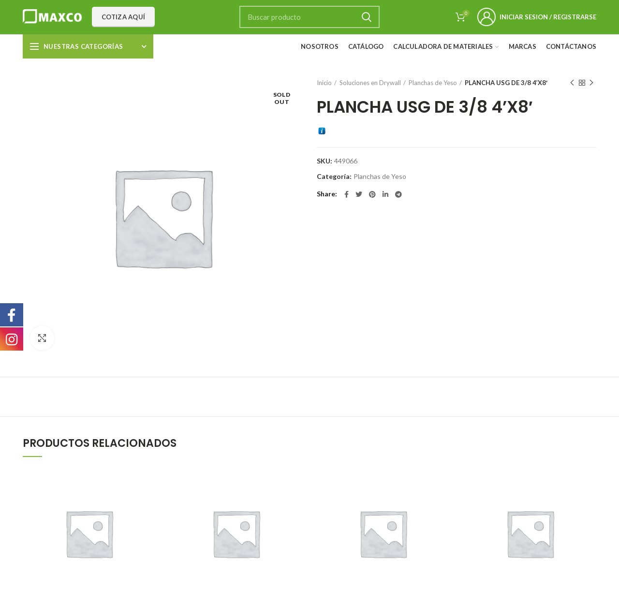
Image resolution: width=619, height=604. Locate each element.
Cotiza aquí (123, 17)
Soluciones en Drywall (370, 83)
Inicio (324, 83)
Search (366, 17)
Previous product (572, 83)
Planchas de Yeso (433, 83)
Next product (591, 83)
